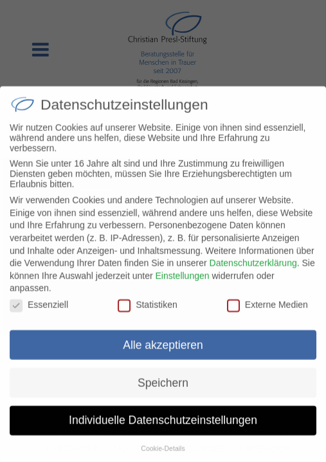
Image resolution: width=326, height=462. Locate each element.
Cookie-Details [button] (163, 457)
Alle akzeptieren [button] (163, 353)
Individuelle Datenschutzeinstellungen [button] (163, 429)
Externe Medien (267, 313)
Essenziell (39, 313)
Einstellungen (182, 284)
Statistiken (147, 313)
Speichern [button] (163, 391)
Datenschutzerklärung (253, 271)
